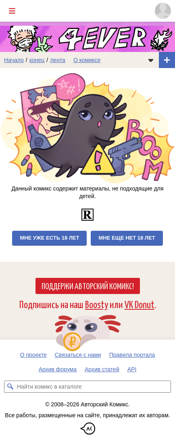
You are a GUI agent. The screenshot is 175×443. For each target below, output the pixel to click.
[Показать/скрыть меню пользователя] (163, 11)
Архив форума (58, 369)
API (132, 369)
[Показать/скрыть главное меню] (12, 11)
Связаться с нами (78, 355)
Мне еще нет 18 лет (126, 238)
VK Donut (139, 304)
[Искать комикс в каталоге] (10, 386)
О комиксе (86, 60)
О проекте (33, 355)
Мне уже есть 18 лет (49, 238)
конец (37, 60)
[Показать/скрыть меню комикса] (151, 60)
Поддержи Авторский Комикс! (88, 285)
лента (57, 60)
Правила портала (132, 355)
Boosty (96, 304)
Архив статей (102, 369)
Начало (14, 60)
